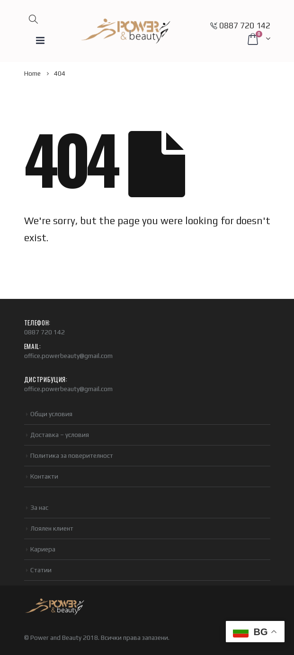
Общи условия (51, 414)
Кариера (42, 549)
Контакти (44, 476)
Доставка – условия (59, 434)
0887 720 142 (244, 25)
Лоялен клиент (51, 528)
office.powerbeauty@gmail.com (68, 355)
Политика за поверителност (71, 455)
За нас (39, 507)
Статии (41, 570)
